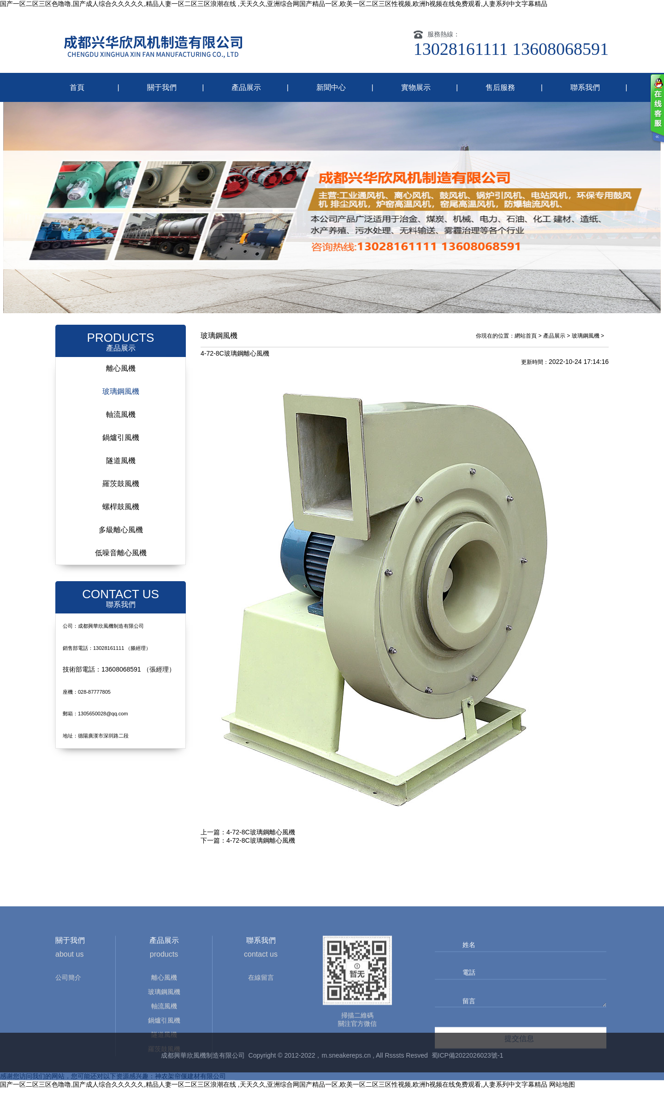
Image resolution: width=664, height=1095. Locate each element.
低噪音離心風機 (121, 559)
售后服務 (500, 87)
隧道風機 (121, 466)
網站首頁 (526, 342)
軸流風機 (121, 420)
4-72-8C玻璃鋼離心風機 (260, 838)
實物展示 (416, 87)
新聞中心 (331, 87)
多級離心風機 (121, 536)
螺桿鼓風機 (120, 513)
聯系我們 (585, 87)
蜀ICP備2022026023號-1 (468, 1061)
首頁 (77, 87)
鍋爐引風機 (120, 443)
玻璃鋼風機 (120, 397)
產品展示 (246, 87)
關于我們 (162, 87)
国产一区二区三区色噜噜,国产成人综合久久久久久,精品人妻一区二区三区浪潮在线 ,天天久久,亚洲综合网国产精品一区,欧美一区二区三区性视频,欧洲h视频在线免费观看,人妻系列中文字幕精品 (273, 3)
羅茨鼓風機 (120, 490)
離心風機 (121, 374)
